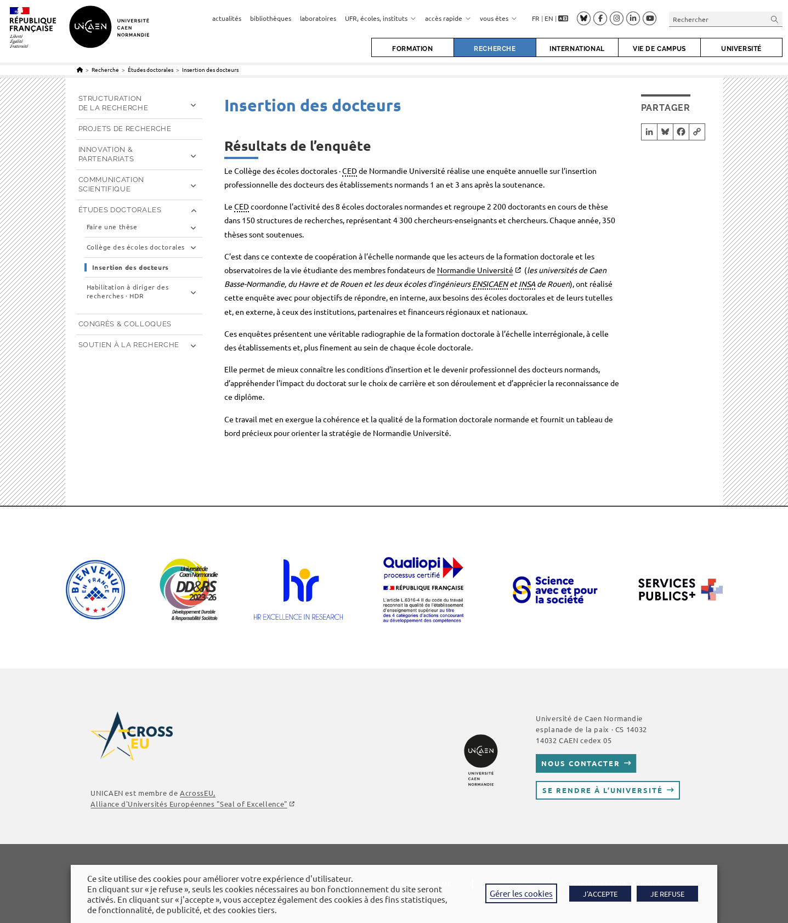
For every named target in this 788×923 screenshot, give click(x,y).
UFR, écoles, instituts (380, 18)
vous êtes (498, 18)
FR (536, 18)
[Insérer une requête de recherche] (726, 19)
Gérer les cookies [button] (521, 893)
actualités (226, 18)
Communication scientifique (111, 184)
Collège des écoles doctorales (136, 247)
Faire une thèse (112, 227)
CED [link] (349, 170)
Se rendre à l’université (602, 790)
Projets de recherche (125, 128)
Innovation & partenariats (106, 154)
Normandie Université (475, 270)
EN (549, 18)
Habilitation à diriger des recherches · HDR (128, 291)
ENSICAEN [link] (490, 283)
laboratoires (318, 18)
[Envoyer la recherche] (775, 19)
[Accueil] (80, 69)
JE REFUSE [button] (667, 893)
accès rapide (448, 18)
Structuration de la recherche (113, 103)
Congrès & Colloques (125, 324)
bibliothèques (270, 18)
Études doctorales (120, 210)
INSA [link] (527, 283)
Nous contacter (580, 763)
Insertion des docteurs (210, 69)
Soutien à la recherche (128, 345)
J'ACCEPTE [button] (600, 893)
